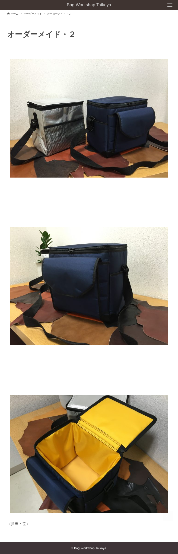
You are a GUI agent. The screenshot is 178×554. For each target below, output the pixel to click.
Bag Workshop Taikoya (89, 5)
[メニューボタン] (170, 5)
